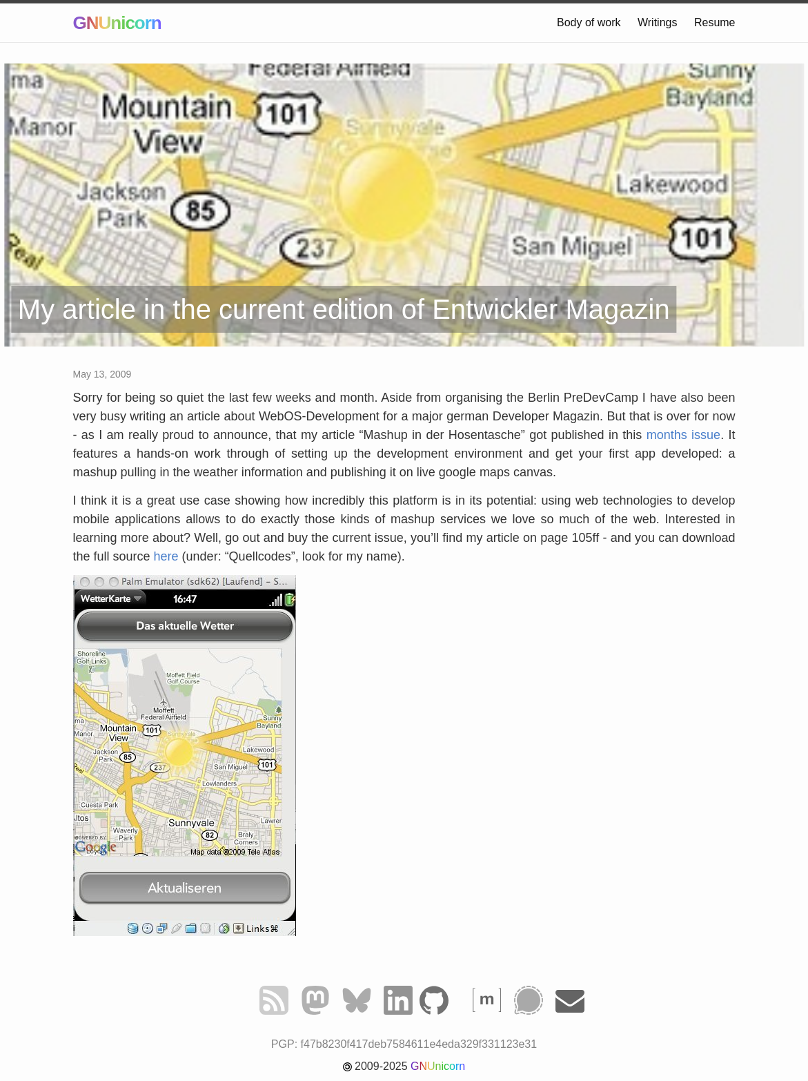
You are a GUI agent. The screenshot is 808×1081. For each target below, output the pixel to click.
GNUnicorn (117, 22)
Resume (715, 22)
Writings (658, 22)
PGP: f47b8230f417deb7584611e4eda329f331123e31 (404, 1044)
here (166, 556)
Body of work (588, 22)
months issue (683, 435)
